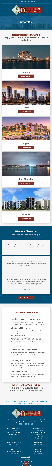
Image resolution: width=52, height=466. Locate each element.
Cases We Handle (24, 401)
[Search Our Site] (17, 2)
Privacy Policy (22, 403)
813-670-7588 (38, 445)
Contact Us (43, 401)
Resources (35, 401)
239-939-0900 (28, 2)
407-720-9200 (26, 459)
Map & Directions (15, 437)
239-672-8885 (38, 430)
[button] (3, 463)
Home (7, 401)
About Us (13, 401)
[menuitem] (7, 401)
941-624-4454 (13, 445)
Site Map (31, 403)
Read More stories (26, 298)
